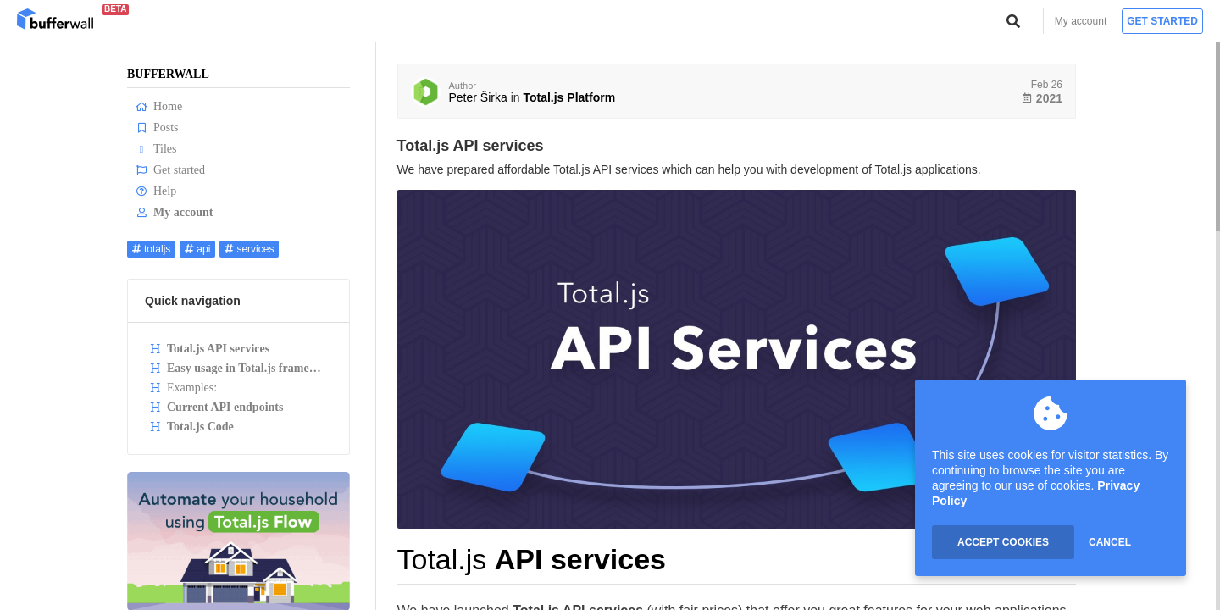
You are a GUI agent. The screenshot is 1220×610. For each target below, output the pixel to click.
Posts (157, 127)
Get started (1162, 21)
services (249, 249)
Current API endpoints (216, 407)
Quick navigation (193, 301)
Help (156, 191)
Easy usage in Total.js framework (240, 368)
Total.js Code (191, 426)
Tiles (156, 148)
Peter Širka (478, 97)
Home (159, 106)
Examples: (183, 387)
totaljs (151, 249)
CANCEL (1110, 542)
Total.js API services (209, 348)
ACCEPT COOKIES (1003, 542)
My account (1080, 21)
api (197, 249)
